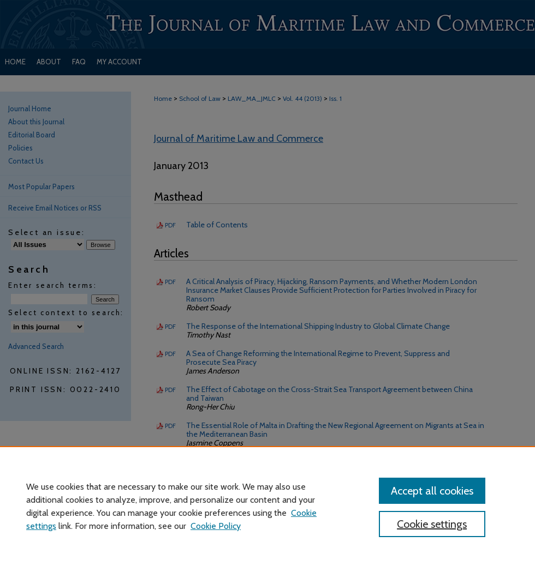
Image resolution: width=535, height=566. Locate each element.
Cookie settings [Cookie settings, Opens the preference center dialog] (432, 524)
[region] (267, 506)
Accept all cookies (432, 490)
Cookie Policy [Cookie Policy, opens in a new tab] (216, 526)
